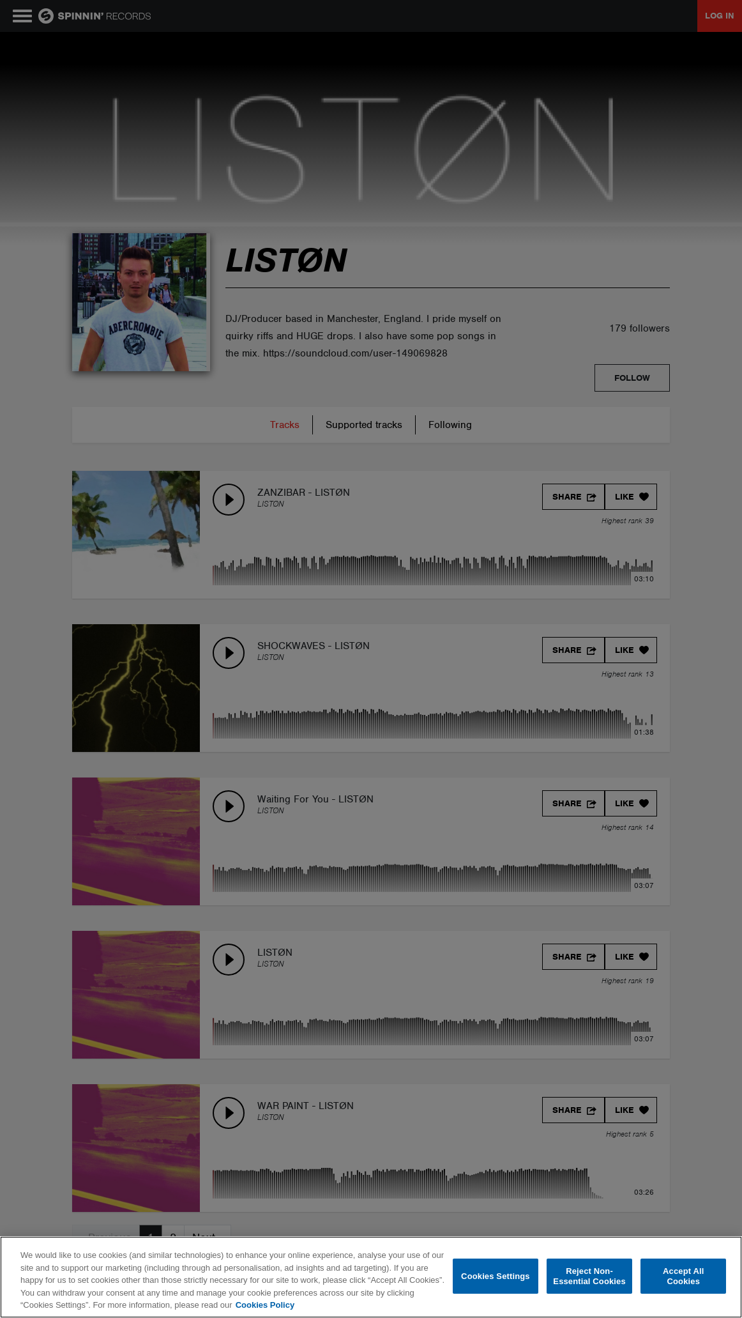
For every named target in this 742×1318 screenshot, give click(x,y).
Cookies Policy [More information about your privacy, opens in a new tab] (265, 1305)
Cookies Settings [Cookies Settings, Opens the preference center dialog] (495, 1276)
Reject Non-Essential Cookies (589, 1276)
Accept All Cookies (683, 1276)
